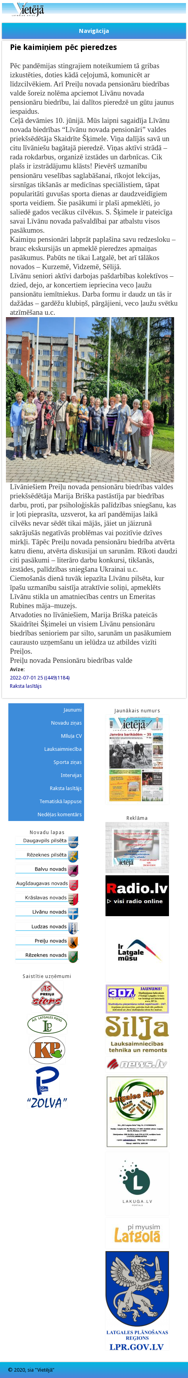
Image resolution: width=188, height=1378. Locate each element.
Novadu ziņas (66, 723)
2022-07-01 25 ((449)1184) (40, 678)
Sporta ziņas (68, 762)
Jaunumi (72, 710)
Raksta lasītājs (26, 686)
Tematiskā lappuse (60, 801)
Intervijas (71, 775)
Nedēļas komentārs (60, 814)
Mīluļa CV (71, 736)
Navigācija (94, 30)
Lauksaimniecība (63, 749)
